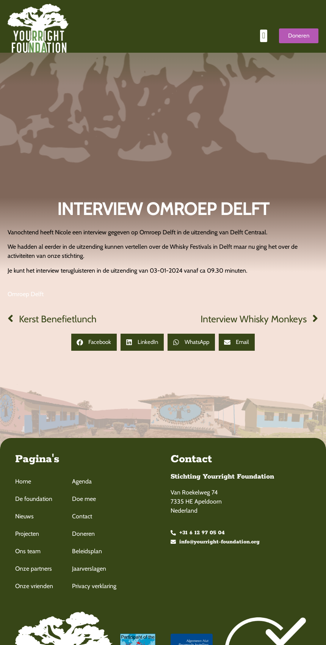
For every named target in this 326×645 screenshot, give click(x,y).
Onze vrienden (34, 586)
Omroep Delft (26, 294)
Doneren (83, 533)
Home (23, 481)
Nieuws (24, 516)
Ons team (28, 551)
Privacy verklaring (94, 586)
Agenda (82, 481)
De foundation (33, 498)
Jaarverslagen (89, 568)
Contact (82, 516)
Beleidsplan (87, 551)
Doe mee (84, 498)
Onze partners (33, 568)
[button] (263, 36)
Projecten (27, 533)
